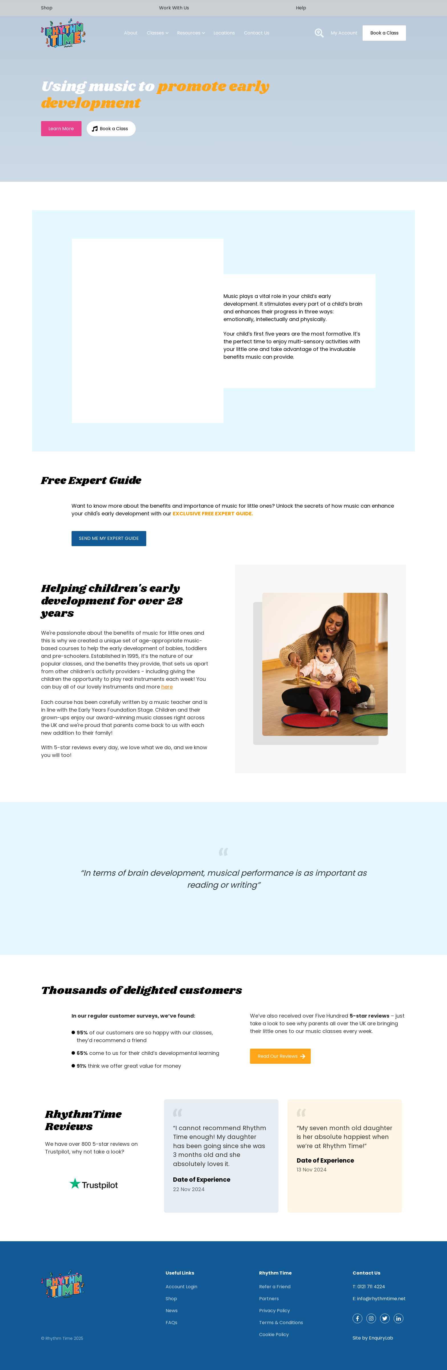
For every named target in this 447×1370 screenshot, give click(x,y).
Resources (190, 33)
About (131, 33)
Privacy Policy (274, 1310)
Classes (157, 33)
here (167, 686)
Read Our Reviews (282, 1056)
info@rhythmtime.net (381, 1298)
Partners (269, 1298)
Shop (46, 8)
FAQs (171, 1322)
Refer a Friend (274, 1286)
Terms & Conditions (281, 1322)
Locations (224, 33)
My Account (344, 33)
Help (301, 8)
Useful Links (180, 1273)
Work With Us (174, 8)
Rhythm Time (275, 1273)
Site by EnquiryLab (373, 1338)
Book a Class (384, 33)
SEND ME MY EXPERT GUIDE (109, 538)
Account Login (181, 1286)
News (172, 1310)
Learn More (61, 128)
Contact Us (256, 33)
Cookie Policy (274, 1334)
